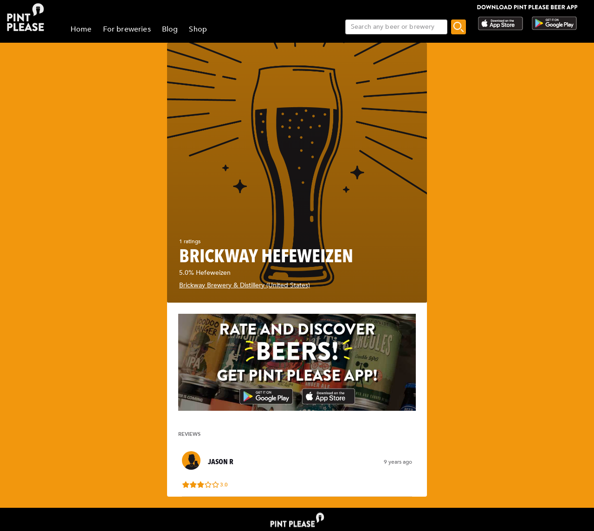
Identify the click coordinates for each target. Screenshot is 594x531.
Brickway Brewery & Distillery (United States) (244, 285)
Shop (198, 29)
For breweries (127, 29)
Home (81, 29)
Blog (170, 29)
